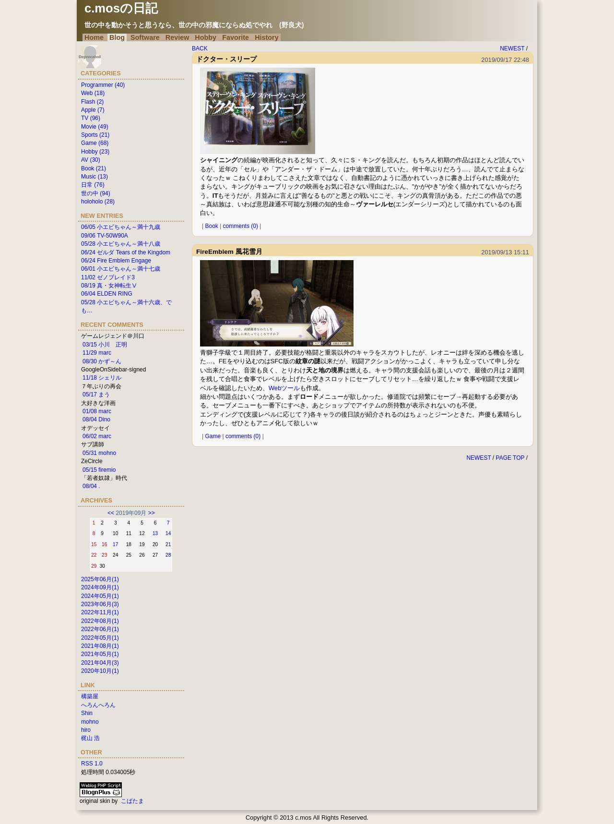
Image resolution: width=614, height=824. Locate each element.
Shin (87, 713)
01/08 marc (97, 411)
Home (94, 37)
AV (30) (90, 159)
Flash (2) (92, 101)
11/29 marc (97, 352)
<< (110, 513)
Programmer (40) (103, 85)
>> (151, 513)
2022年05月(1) (100, 637)
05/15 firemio (99, 469)
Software (145, 37)
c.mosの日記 (121, 8)
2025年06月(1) (100, 579)
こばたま (132, 801)
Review (177, 37)
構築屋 (89, 696)
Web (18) (93, 93)
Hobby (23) (95, 151)
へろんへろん (98, 705)
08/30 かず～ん (102, 361)
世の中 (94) (95, 193)
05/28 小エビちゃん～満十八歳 (120, 243)
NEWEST (512, 48)
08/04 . (91, 486)
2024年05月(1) (100, 596)
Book (211, 226)
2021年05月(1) (100, 654)
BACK (200, 48)
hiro (86, 730)
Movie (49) (94, 126)
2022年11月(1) (100, 612)
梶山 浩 (90, 738)
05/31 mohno (99, 453)
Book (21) (93, 168)
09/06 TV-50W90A (104, 235)
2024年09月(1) (100, 587)
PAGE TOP (510, 457)
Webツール (284, 388)
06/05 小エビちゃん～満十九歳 (120, 227)
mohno (90, 721)
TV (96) (90, 118)
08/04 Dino (96, 419)
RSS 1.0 (92, 763)
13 (155, 533)
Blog (117, 37)
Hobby (205, 37)
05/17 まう (96, 394)
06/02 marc (97, 436)
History (267, 37)
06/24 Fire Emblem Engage (116, 260)
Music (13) (94, 176)
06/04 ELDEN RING (106, 293)
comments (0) (240, 226)
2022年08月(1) (100, 621)
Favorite (235, 37)
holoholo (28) (98, 201)
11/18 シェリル (102, 377)
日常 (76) (93, 184)
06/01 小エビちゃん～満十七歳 (120, 268)
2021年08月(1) (100, 646)
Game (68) (94, 143)
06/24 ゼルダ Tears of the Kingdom (125, 252)
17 (115, 544)
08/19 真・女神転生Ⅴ (109, 285)
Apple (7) (93, 110)
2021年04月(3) (100, 662)
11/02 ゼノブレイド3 (108, 277)
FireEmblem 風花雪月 (229, 251)
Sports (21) (95, 134)
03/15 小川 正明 (105, 344)
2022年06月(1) (100, 629)
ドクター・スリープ (226, 59)
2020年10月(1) (100, 671)
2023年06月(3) (100, 604)
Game (213, 436)
